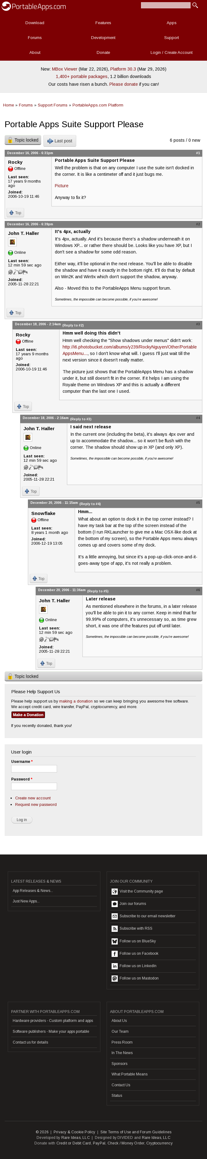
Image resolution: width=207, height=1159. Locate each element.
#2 (198, 224)
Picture (61, 185)
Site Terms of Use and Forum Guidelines (136, 1132)
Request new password (36, 804)
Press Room (122, 1042)
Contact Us (121, 1085)
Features (103, 22)
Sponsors (119, 1064)
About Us (119, 1020)
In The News (122, 1053)
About (34, 52)
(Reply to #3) (80, 419)
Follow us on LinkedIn (134, 966)
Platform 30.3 (123, 69)
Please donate (123, 84)
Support (171, 37)
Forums (35, 37)
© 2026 (42, 1132)
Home (8, 105)
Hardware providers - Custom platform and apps (53, 1020)
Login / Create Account (171, 52)
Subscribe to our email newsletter (143, 916)
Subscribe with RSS (132, 929)
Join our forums (129, 904)
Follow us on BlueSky (134, 941)
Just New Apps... (26, 901)
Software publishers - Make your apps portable (51, 1031)
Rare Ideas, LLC (75, 1137)
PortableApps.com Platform (98, 105)
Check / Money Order (126, 1143)
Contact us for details (30, 1042)
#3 (198, 324)
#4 (198, 418)
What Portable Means (130, 1074)
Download (34, 22)
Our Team (120, 1031)
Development (103, 37)
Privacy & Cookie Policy (74, 1132)
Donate (103, 52)
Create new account (33, 798)
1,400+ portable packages (82, 76)
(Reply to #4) (90, 504)
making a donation (76, 701)
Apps (172, 22)
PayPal (99, 1143)
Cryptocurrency (159, 1143)
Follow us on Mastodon (135, 978)
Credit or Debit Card (73, 1143)
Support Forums (53, 105)
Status (117, 1095)
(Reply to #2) (73, 325)
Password (21, 779)
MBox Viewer (64, 69)
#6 (198, 590)
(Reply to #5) (97, 591)
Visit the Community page (137, 892)
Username (22, 761)
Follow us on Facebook (135, 954)
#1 (198, 153)
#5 (198, 502)
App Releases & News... (33, 891)
